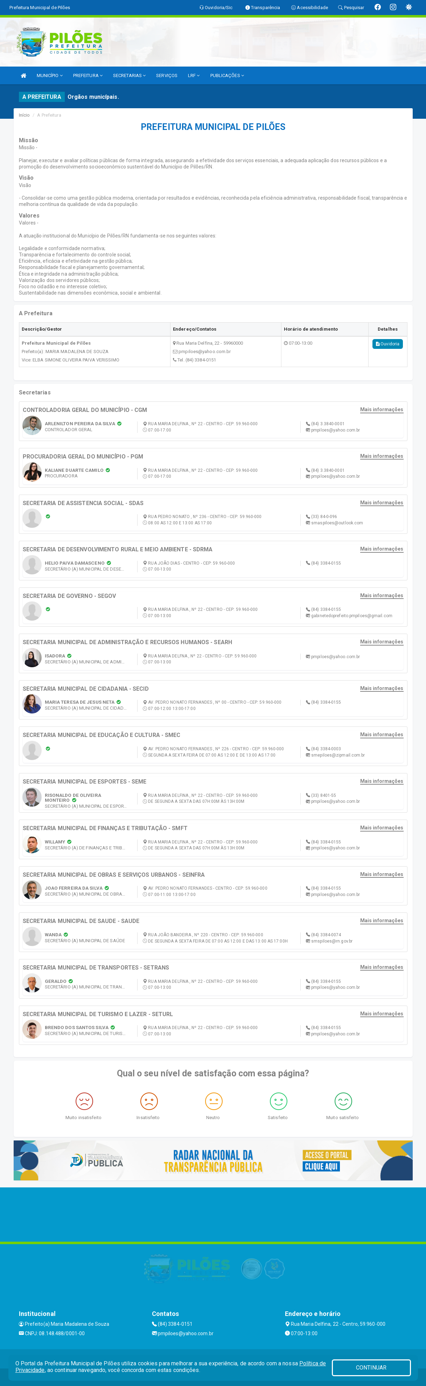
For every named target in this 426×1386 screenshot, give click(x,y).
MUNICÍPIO (50, 75)
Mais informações (382, 409)
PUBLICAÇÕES (227, 75)
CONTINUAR (371, 1367)
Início (24, 115)
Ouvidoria (387, 344)
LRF (194, 75)
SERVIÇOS (166, 75)
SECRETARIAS (129, 75)
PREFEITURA (88, 75)
